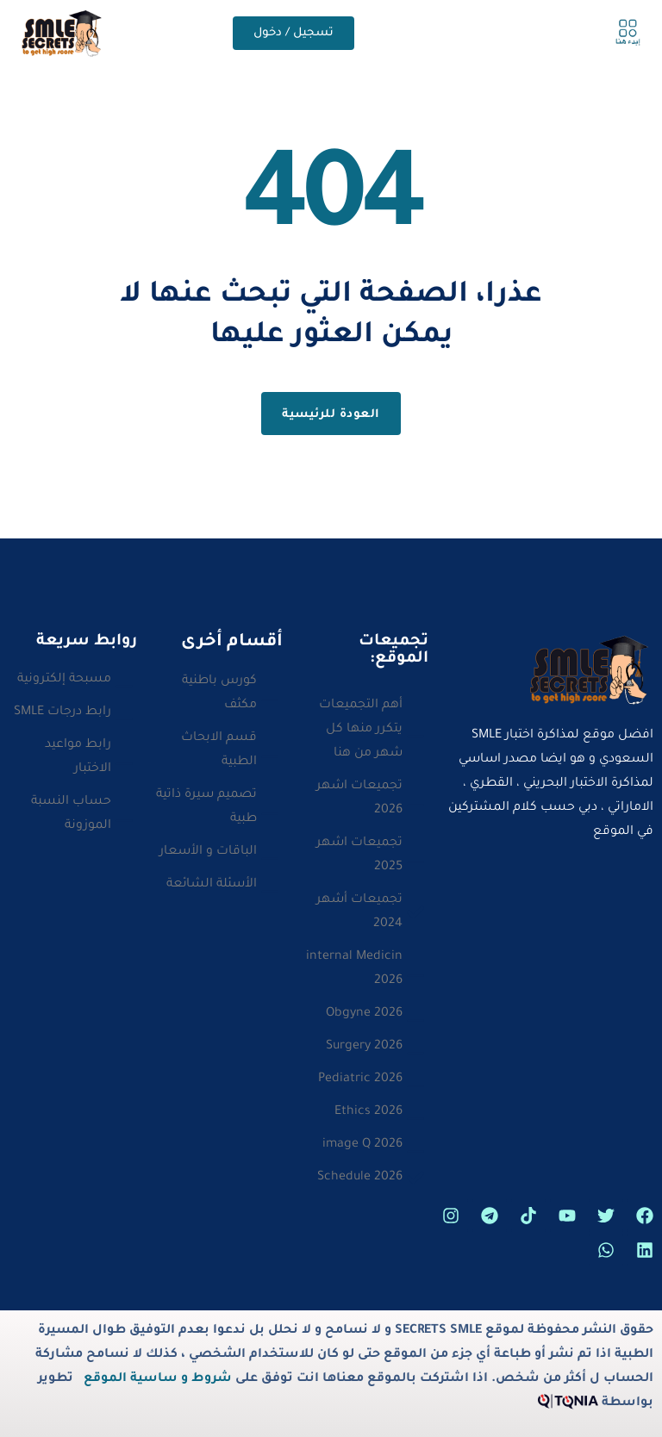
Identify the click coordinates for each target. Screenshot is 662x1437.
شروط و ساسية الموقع (158, 1379)
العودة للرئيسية (331, 414)
